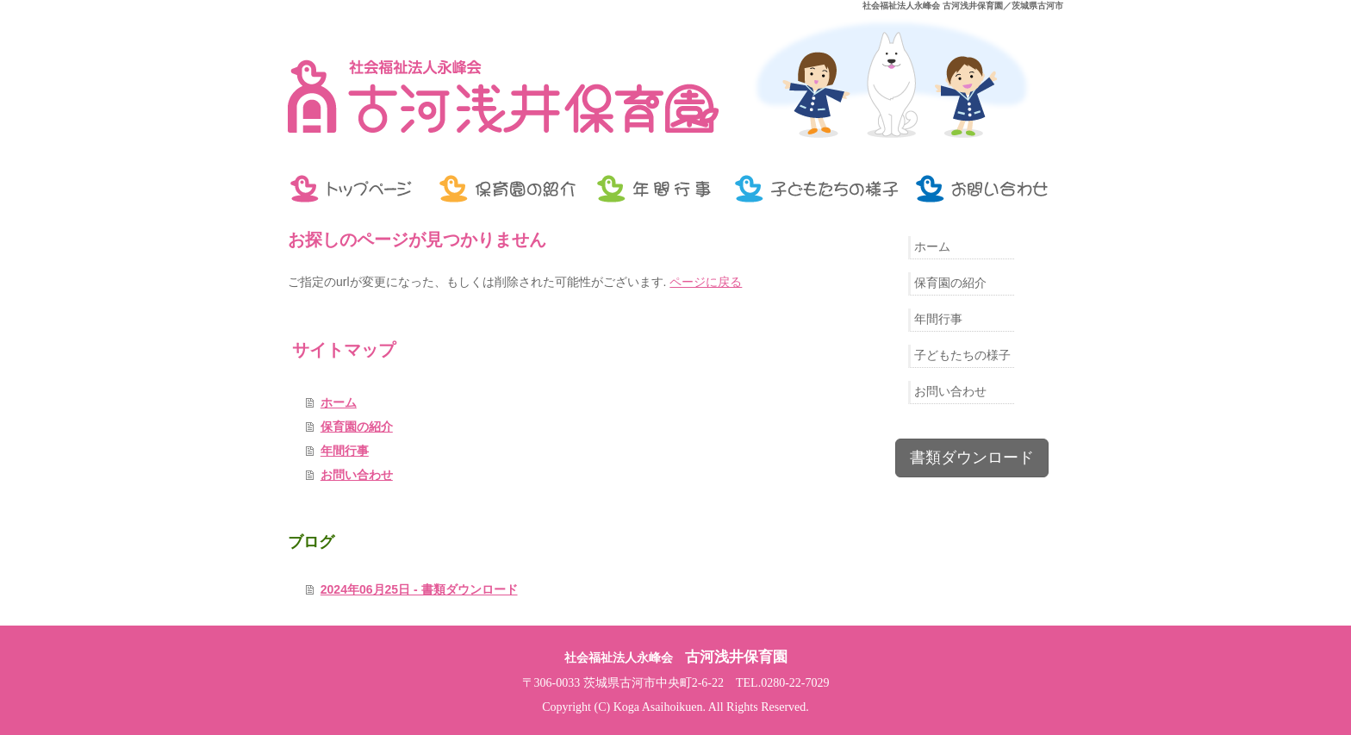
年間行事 (658, 188)
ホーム (339, 402)
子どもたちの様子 (817, 188)
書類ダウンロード (972, 457)
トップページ (357, 188)
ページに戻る (705, 282)
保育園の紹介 (507, 188)
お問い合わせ (985, 188)
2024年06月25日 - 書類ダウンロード (419, 589)
